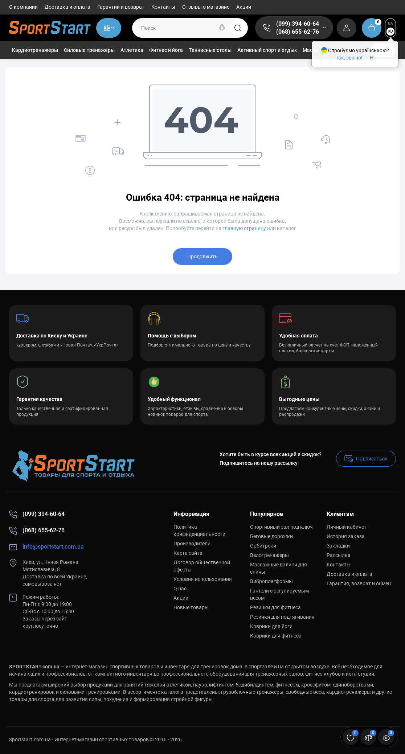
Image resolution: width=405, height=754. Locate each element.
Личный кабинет (347, 527)
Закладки (338, 546)
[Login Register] (346, 28)
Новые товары (191, 607)
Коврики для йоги (271, 626)
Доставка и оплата (67, 7)
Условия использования (202, 579)
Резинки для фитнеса (275, 607)
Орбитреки (263, 546)
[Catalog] (108, 28)
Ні (372, 58)
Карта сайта (187, 553)
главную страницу (244, 228)
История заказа (346, 536)
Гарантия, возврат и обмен (359, 583)
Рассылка (339, 555)
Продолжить (202, 256)
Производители (191, 543)
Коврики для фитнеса (276, 636)
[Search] (222, 28)
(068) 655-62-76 (297, 31)
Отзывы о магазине (205, 7)
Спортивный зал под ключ (281, 527)
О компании (23, 7)
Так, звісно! (349, 58)
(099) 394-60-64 (297, 23)
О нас (180, 588)
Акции (243, 7)
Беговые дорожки (271, 536)
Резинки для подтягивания (282, 617)
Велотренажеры (269, 555)
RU (390, 31)
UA (390, 23)
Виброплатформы (271, 581)
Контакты (163, 7)
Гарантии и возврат (120, 7)
